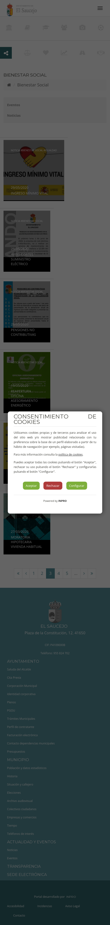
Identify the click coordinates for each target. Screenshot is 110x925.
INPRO (62, 501)
